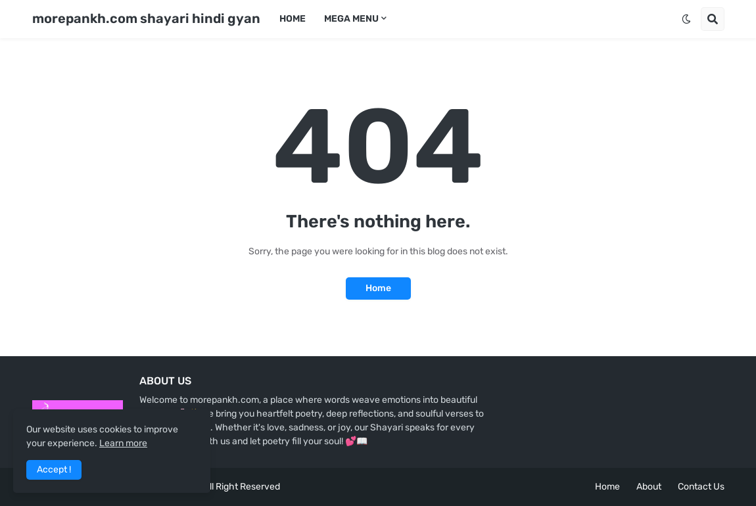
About (648, 486)
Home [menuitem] (292, 18)
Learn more (123, 443)
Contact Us (701, 486)
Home (378, 288)
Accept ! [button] (54, 469)
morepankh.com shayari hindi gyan (146, 18)
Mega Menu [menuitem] (351, 18)
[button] (686, 19)
